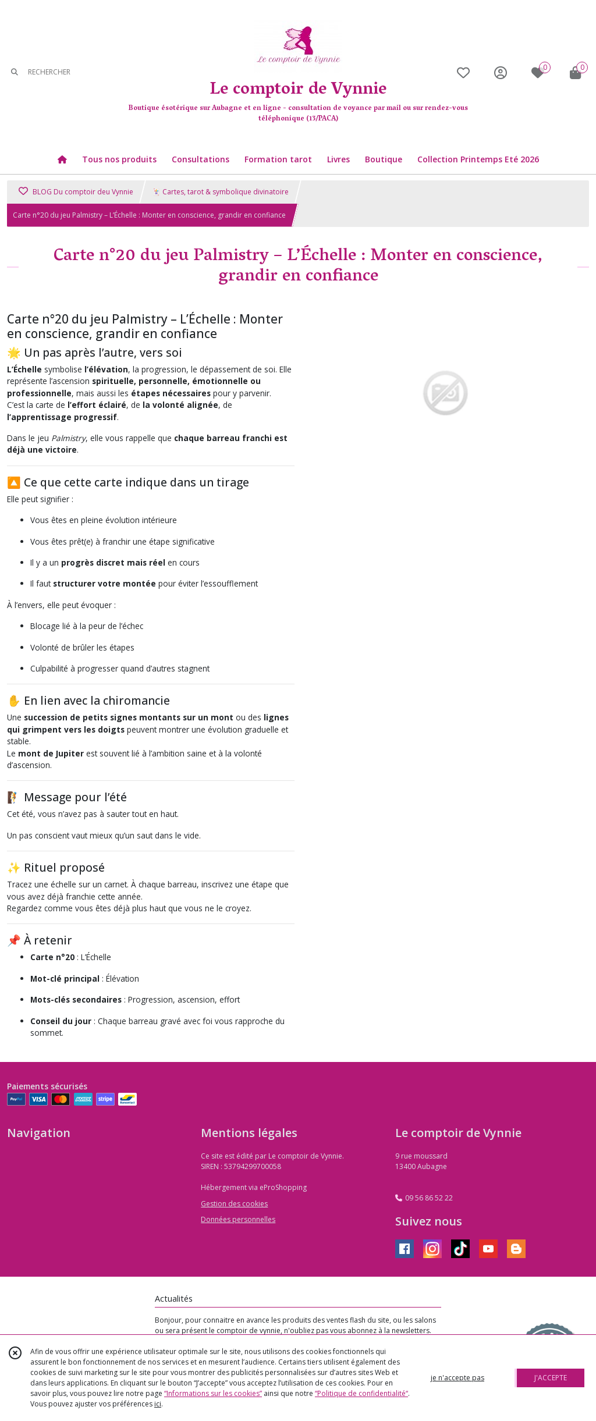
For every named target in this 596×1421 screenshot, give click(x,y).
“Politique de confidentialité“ (361, 1393)
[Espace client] (501, 72)
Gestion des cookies (234, 1204)
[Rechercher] (14, 72)
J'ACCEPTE (550, 1378)
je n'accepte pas (457, 1378)
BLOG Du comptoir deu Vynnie (76, 192)
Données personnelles (238, 1219)
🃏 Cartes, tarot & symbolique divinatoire (220, 192)
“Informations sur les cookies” (213, 1393)
